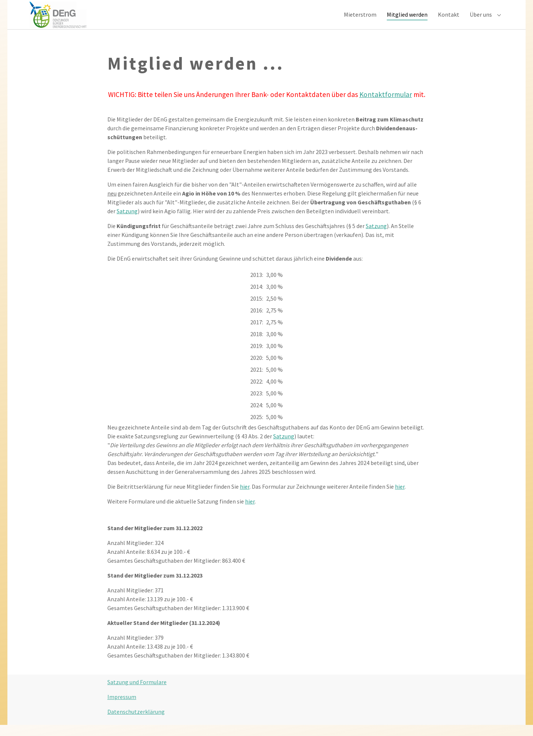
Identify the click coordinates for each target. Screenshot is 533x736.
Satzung (127, 222)
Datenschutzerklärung (136, 722)
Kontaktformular (385, 105)
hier (244, 497)
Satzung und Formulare (137, 693)
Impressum (121, 708)
